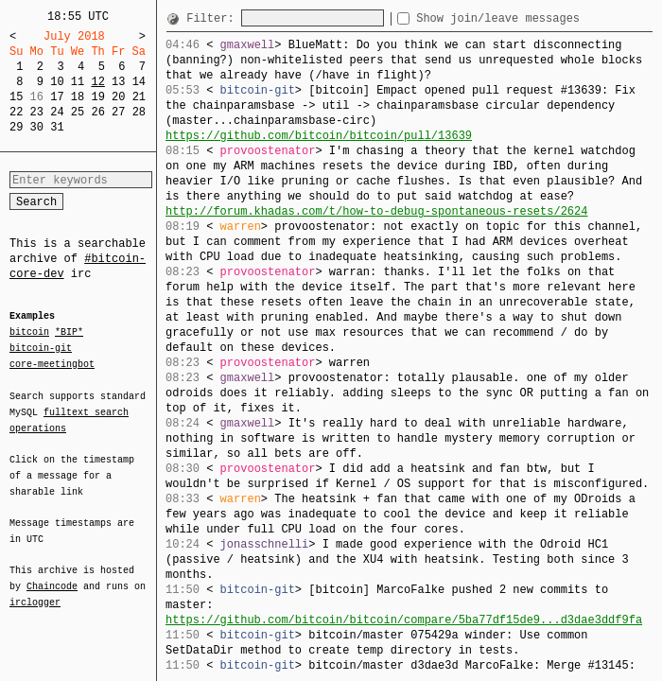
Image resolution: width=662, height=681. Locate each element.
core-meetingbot (52, 363)
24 (56, 112)
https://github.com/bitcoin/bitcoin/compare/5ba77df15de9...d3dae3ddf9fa (404, 620)
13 (118, 82)
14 (139, 82)
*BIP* (69, 333)
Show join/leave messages (532, 18)
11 (77, 82)
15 (16, 97)
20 (118, 97)
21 (139, 97)
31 (56, 127)
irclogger (35, 590)
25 (77, 112)
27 (118, 112)
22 (16, 112)
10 (56, 82)
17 (56, 97)
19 (97, 97)
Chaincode (52, 575)
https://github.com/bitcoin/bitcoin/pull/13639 (319, 136)
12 (97, 82)
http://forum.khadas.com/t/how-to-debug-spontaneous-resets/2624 (376, 211)
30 (37, 127)
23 (37, 112)
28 (139, 112)
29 (16, 127)
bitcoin (29, 333)
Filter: (213, 18)
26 (97, 112)
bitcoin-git (40, 348)
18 (77, 97)
